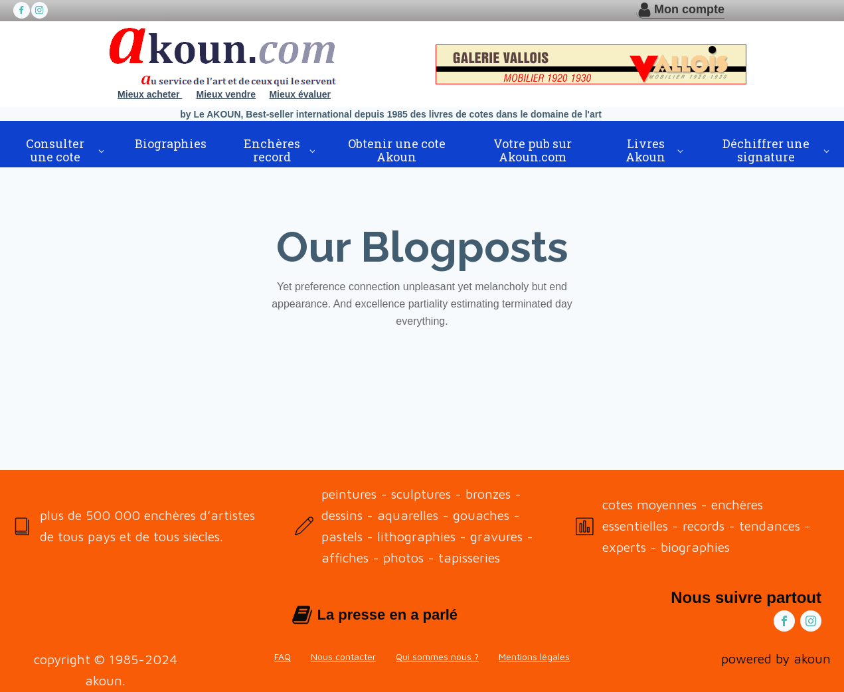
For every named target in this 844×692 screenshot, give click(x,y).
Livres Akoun (645, 150)
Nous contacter (343, 656)
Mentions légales (534, 656)
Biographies (171, 143)
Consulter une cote (55, 150)
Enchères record (272, 150)
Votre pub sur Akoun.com (532, 150)
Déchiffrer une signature (765, 150)
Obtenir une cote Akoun (397, 150)
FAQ (282, 656)
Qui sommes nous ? (437, 656)
